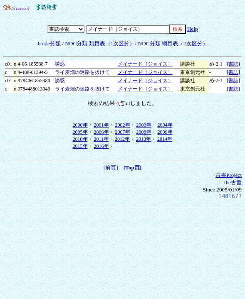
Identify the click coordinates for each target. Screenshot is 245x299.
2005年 (80, 132)
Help (192, 29)
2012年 (122, 139)
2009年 (165, 132)
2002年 (122, 125)
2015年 (80, 146)
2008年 (143, 132)
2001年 (101, 125)
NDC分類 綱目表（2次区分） (173, 43)
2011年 (101, 139)
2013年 (143, 139)
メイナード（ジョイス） (145, 64)
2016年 (101, 146)
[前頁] (111, 167)
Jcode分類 (48, 43)
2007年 (122, 132)
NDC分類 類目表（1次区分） (100, 43)
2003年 (143, 125)
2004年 (165, 125)
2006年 (101, 132)
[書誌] (233, 64)
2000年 (80, 125)
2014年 (164, 139)
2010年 (80, 139)
